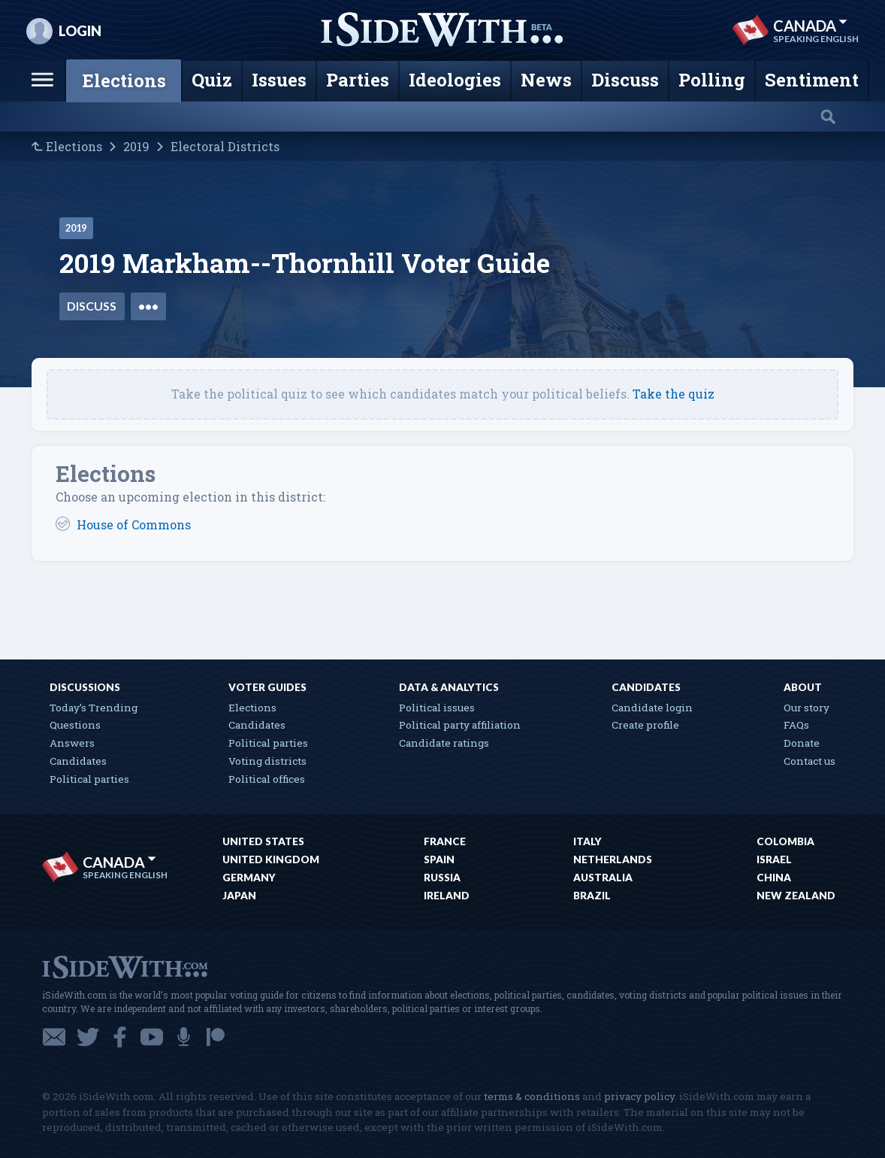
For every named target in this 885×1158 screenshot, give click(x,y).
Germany (249, 878)
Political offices (266, 779)
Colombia (785, 841)
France (445, 841)
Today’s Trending (93, 707)
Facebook (120, 1037)
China (774, 878)
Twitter (88, 1037)
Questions (75, 725)
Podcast (184, 1037)
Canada (810, 26)
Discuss (91, 306)
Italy (587, 841)
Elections (74, 147)
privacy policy (639, 1096)
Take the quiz (673, 394)
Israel (774, 859)
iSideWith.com (124, 965)
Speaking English (816, 39)
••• (148, 306)
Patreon (216, 1037)
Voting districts (267, 761)
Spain (439, 859)
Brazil (592, 896)
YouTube (152, 1037)
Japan (239, 896)
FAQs (796, 725)
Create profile (645, 725)
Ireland (447, 896)
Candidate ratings (444, 743)
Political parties (89, 779)
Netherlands (612, 859)
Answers (72, 743)
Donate (802, 743)
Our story (806, 707)
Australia (603, 878)
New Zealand (796, 896)
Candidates (78, 761)
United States (263, 841)
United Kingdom (270, 859)
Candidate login (652, 707)
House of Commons (134, 524)
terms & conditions (532, 1096)
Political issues (437, 707)
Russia (442, 878)
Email (54, 1037)
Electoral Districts (225, 147)
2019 (136, 147)
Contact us (809, 761)
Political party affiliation (460, 725)
